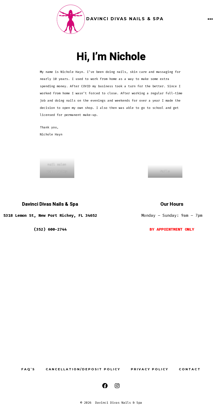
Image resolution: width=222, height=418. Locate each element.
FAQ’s (28, 369)
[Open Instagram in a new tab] (117, 386)
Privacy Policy (149, 369)
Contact (190, 369)
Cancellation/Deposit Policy (83, 369)
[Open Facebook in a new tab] (105, 386)
